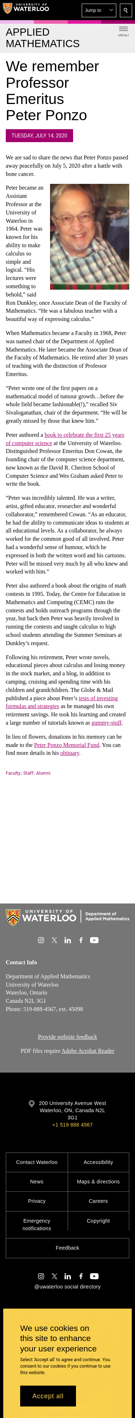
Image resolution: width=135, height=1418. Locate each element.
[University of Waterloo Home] (26, 10)
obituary (69, 753)
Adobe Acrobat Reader (88, 1051)
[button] (99, 10)
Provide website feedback (67, 1037)
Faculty (13, 773)
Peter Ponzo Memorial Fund (66, 745)
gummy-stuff (106, 723)
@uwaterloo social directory (67, 1287)
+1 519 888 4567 (72, 1125)
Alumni (43, 773)
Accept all (48, 1396)
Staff (28, 773)
